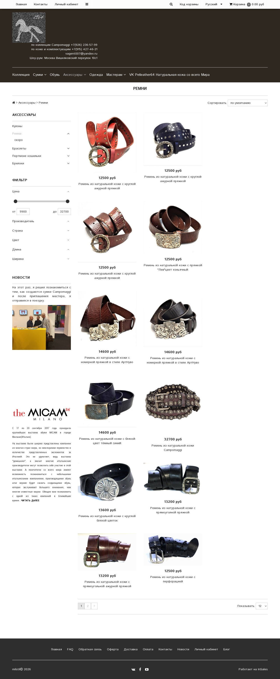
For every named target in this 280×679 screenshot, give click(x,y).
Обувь (55, 74)
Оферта (112, 649)
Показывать (245, 606)
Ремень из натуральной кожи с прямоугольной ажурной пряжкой (107, 584)
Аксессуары (74, 75)
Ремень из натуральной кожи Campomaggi (173, 447)
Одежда (96, 74)
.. (29, 500)
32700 (64, 211)
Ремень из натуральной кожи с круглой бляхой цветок (107, 518)
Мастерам (116, 75)
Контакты (40, 4)
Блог (226, 649)
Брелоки (18, 163)
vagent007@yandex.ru (81, 53)
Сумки (39, 75)
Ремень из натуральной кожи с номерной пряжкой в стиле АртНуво (107, 360)
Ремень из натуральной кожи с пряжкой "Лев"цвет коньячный (173, 267)
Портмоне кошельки (26, 156)
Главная (21, 4)
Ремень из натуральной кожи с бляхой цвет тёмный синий (107, 441)
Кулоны (17, 126)
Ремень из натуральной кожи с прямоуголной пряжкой (172, 510)
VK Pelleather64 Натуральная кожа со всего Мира (169, 74)
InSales (263, 669)
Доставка (130, 649)
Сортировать (217, 103)
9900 (23, 211)
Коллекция (21, 74)
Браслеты (19, 148)
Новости (182, 649)
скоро (18, 140)
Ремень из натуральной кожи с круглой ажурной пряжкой (107, 186)
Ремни (16, 133)
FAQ (69, 649)
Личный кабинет (66, 4)
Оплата (147, 649)
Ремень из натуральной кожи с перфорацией (172, 579)
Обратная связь (89, 649)
